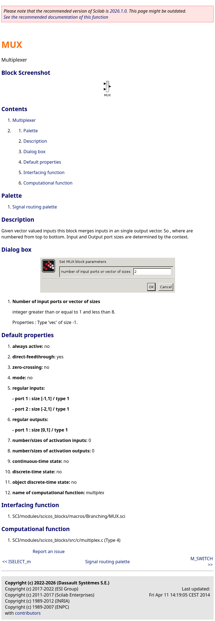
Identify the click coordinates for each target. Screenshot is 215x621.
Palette (30, 131)
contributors (28, 613)
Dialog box (34, 152)
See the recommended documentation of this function (56, 17)
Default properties (42, 162)
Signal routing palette (34, 207)
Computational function (47, 183)
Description (35, 141)
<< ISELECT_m (16, 562)
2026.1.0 (118, 11)
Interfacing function (43, 172)
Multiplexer (24, 120)
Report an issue (48, 551)
